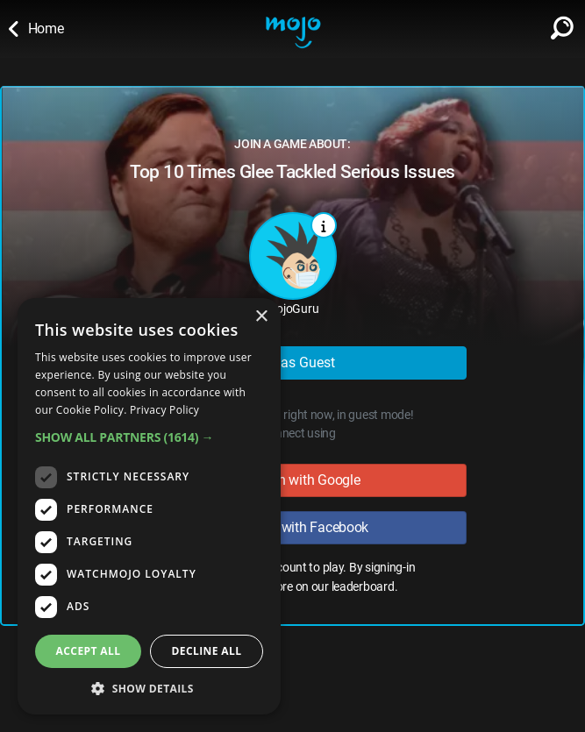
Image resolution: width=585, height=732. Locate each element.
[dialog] (149, 506)
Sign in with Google (292, 480)
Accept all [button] (88, 650)
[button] (149, 437)
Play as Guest (292, 362)
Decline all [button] (207, 650)
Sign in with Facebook (292, 527)
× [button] (261, 316)
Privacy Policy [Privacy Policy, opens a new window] (164, 409)
